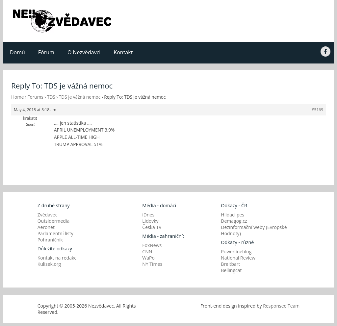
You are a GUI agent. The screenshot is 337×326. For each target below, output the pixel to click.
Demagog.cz (234, 221)
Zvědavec (48, 215)
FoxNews (152, 245)
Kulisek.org (49, 264)
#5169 (317, 110)
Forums (35, 97)
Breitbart (230, 264)
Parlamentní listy (55, 233)
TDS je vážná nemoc (79, 97)
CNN (147, 251)
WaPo (148, 258)
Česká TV (151, 227)
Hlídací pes (232, 215)
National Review (238, 258)
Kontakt (123, 52)
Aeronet (46, 227)
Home (17, 97)
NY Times (152, 264)
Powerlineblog (236, 251)
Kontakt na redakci (58, 258)
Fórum (46, 52)
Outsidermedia (54, 221)
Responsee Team (281, 306)
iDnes (148, 215)
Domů (17, 52)
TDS (51, 97)
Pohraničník (50, 240)
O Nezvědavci (83, 52)
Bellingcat (231, 270)
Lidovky (150, 221)
